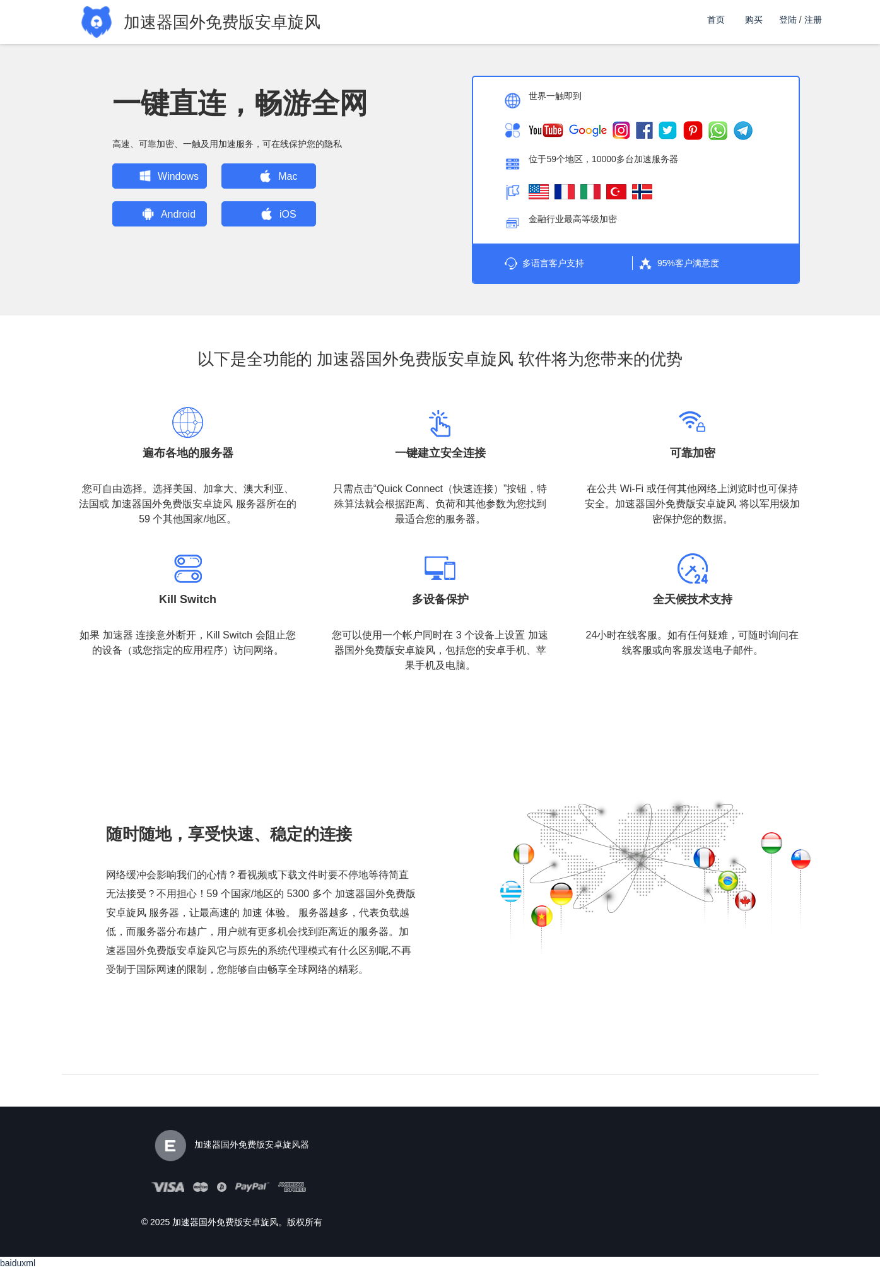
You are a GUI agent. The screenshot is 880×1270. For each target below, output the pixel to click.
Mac (271, 176)
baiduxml (17, 1263)
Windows (161, 176)
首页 (716, 20)
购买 (754, 20)
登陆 (788, 20)
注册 (813, 20)
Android (160, 214)
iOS (270, 214)
